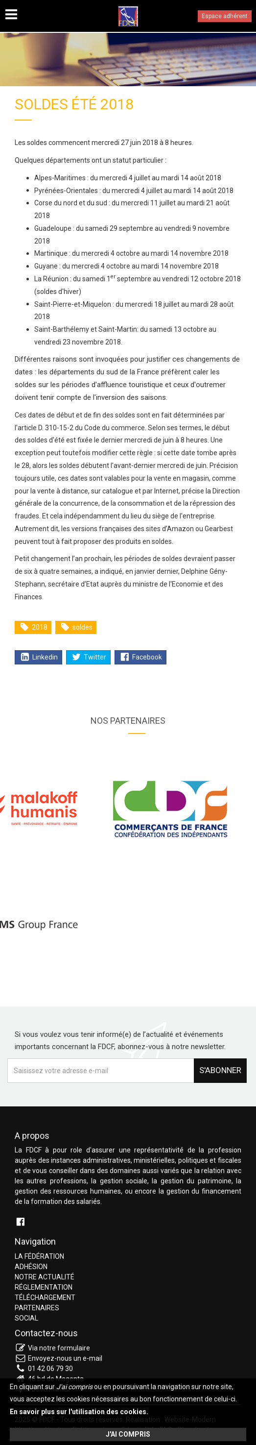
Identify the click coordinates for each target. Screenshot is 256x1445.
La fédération (39, 1256)
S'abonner (220, 1070)
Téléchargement (45, 1297)
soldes (76, 627)
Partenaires (37, 1308)
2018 (33, 627)
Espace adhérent (225, 16)
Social (26, 1318)
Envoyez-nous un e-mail (65, 1358)
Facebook (141, 657)
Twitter (88, 657)
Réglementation (43, 1287)
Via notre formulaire (59, 1348)
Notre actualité (44, 1277)
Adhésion (31, 1267)
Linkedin (39, 657)
